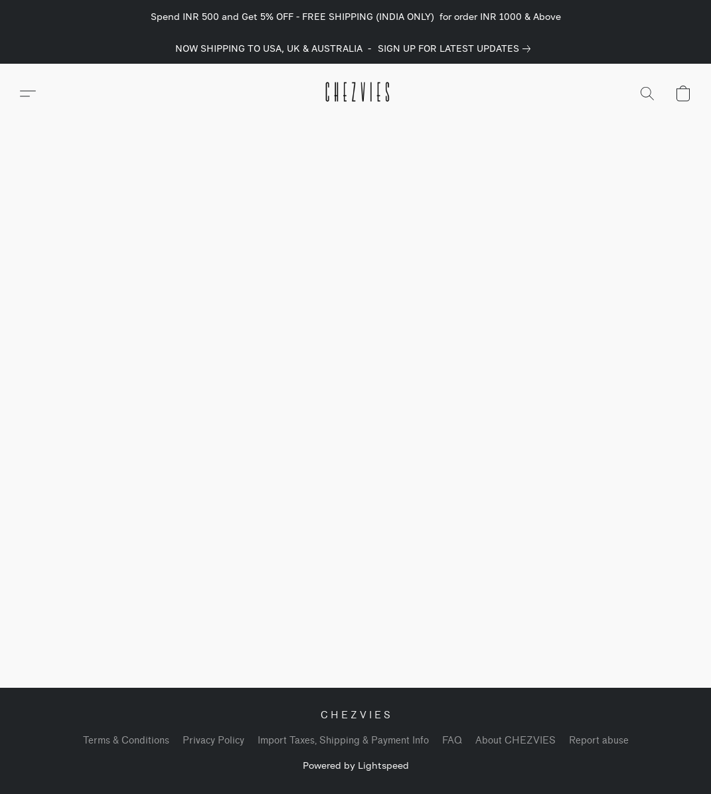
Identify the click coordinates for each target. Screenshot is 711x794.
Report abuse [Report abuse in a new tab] (599, 740)
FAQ (452, 740)
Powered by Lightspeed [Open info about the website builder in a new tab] (356, 765)
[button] (356, 93)
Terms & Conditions (126, 740)
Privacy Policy (213, 740)
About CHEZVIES (515, 740)
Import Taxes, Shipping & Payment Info (343, 740)
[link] (457, 48)
